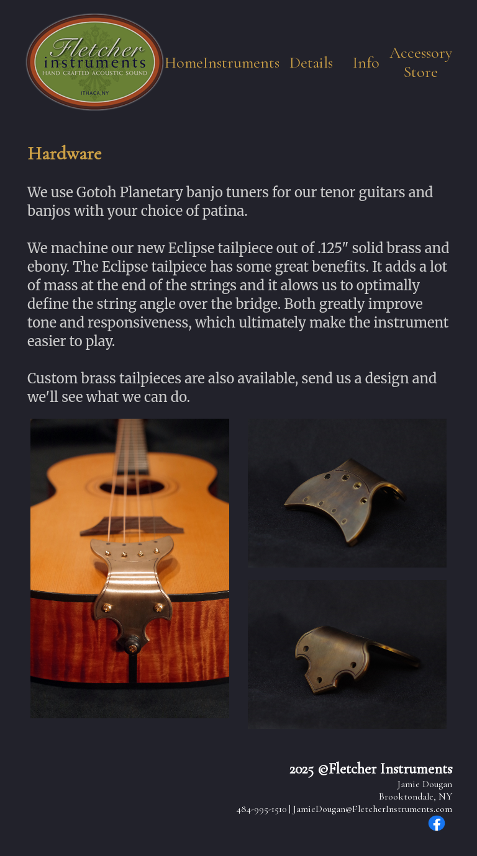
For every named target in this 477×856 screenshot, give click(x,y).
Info (366, 62)
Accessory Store (420, 62)
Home (184, 62)
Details (311, 62)
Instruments (241, 62)
